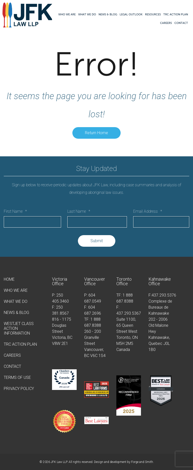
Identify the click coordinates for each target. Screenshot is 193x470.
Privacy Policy (19, 388)
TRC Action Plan (175, 14)
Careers (166, 23)
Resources (153, 14)
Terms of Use (17, 377)
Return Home (96, 132)
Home (9, 279)
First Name (15, 211)
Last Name (78, 211)
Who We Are (67, 14)
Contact (181, 23)
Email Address (147, 211)
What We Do (87, 14)
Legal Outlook (131, 14)
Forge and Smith (142, 462)
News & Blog (108, 14)
